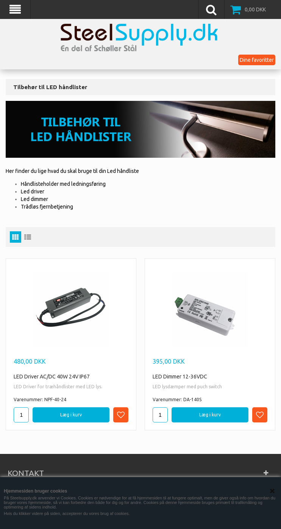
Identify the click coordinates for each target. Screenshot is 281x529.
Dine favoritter (257, 60)
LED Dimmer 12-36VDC (180, 377)
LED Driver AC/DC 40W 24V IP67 (52, 377)
